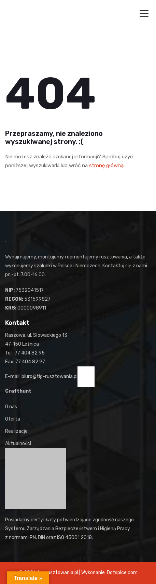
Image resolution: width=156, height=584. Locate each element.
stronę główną (106, 165)
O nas (11, 407)
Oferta (12, 419)
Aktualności (18, 443)
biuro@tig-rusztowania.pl (49, 376)
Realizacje (16, 431)
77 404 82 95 (30, 353)
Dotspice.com (122, 572)
